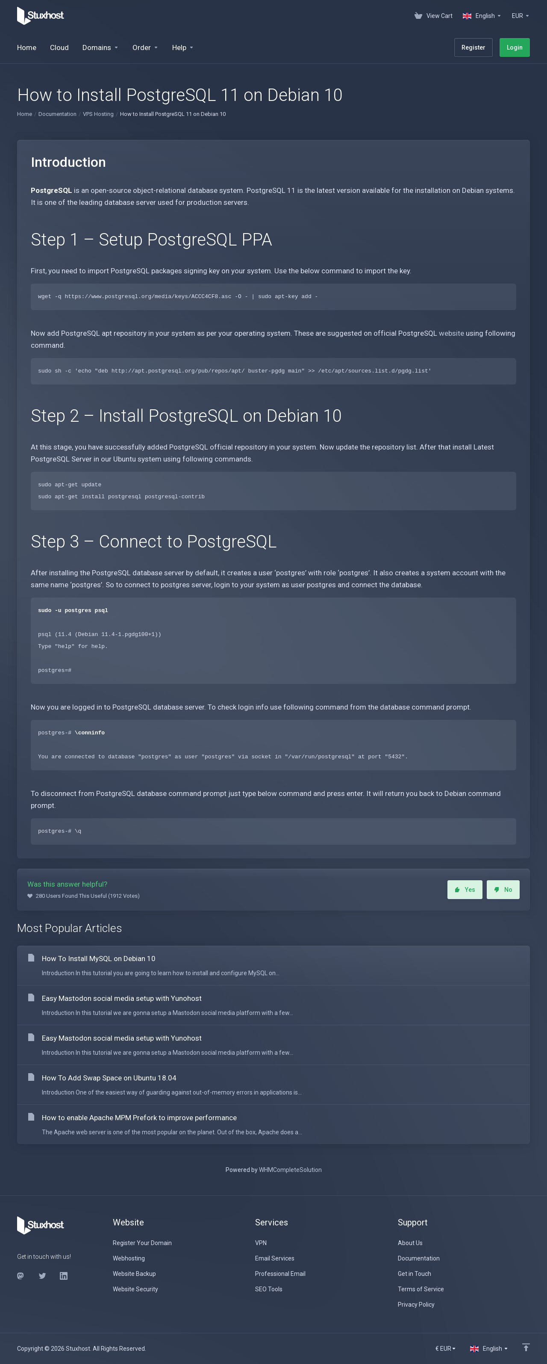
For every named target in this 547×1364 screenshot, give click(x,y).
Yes (465, 889)
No (503, 889)
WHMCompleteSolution (290, 1169)
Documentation (57, 114)
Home (24, 114)
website (451, 333)
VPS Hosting (98, 114)
